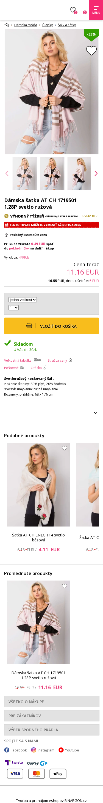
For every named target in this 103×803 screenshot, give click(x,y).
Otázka (36, 368)
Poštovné (11, 368)
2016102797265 (51, 413)
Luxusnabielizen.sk (30, 9)
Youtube (72, 750)
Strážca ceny (57, 360)
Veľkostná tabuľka (18, 360)
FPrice (24, 257)
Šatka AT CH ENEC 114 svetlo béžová (38, 537)
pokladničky (19, 248)
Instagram (46, 750)
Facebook (19, 750)
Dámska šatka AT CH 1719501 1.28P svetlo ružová (38, 675)
